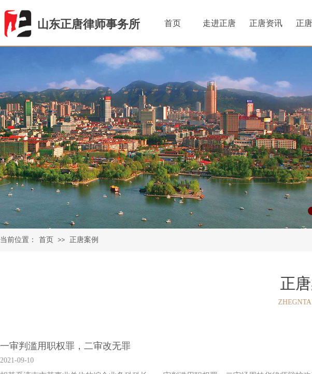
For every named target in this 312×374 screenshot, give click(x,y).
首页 (46, 240)
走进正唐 (219, 23)
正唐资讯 (265, 23)
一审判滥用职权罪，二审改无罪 (65, 346)
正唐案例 (83, 240)
